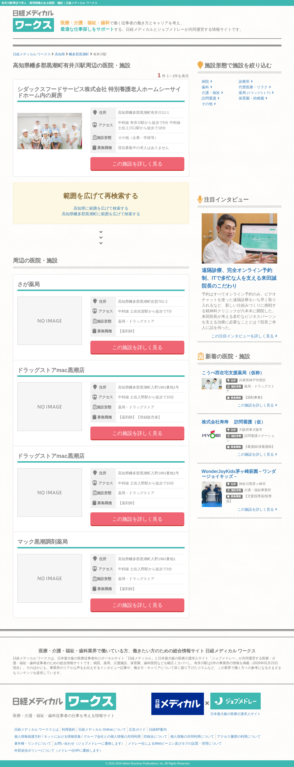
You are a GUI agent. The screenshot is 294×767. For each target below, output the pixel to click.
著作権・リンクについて (32, 743)
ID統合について (155, 736)
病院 (207, 81)
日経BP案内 (158, 730)
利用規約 (68, 730)
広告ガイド (137, 730)
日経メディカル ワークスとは (36, 730)
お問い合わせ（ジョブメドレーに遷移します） (89, 743)
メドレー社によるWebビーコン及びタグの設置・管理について (175, 743)
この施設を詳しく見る (137, 164)
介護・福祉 (212, 93)
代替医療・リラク (255, 87)
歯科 (207, 87)
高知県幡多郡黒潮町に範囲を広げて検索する (101, 214)
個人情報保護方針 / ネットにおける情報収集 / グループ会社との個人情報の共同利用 (77, 736)
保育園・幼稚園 (253, 98)
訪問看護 (211, 98)
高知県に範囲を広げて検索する (101, 208)
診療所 (246, 81)
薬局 (256, 93)
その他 (209, 104)
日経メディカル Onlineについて (102, 730)
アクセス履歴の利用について (239, 736)
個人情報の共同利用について (192, 736)
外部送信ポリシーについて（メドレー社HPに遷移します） (58, 750)
